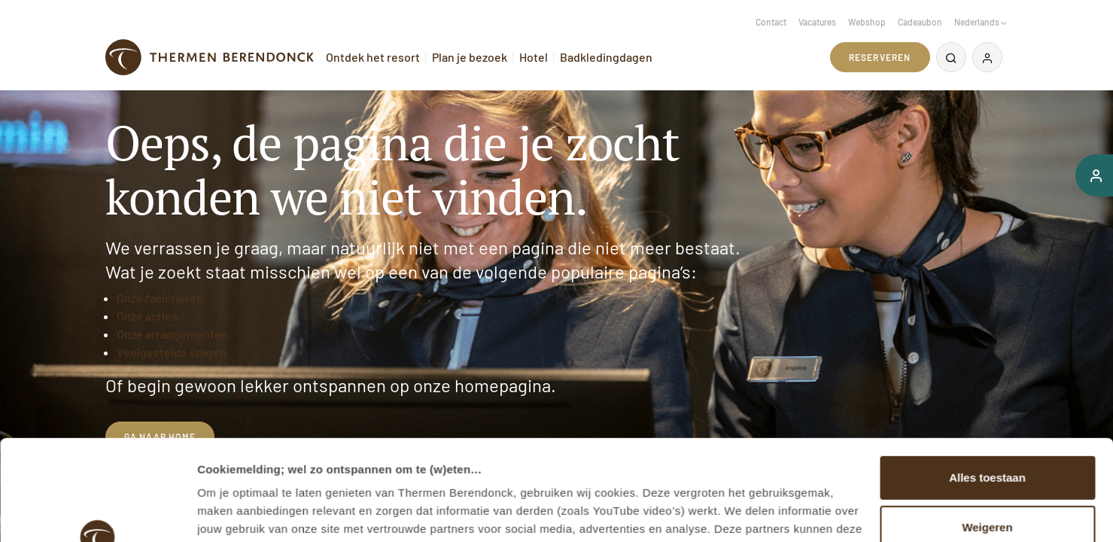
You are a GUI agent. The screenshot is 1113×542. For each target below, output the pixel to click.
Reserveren (880, 57)
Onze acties (147, 316)
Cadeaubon (920, 22)
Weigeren (987, 432)
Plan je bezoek (469, 57)
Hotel (533, 57)
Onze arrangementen (172, 334)
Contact (771, 22)
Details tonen (233, 512)
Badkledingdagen (606, 57)
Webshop (867, 22)
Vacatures (817, 22)
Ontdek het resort (373, 57)
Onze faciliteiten (160, 298)
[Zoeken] (951, 57)
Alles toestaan (987, 383)
